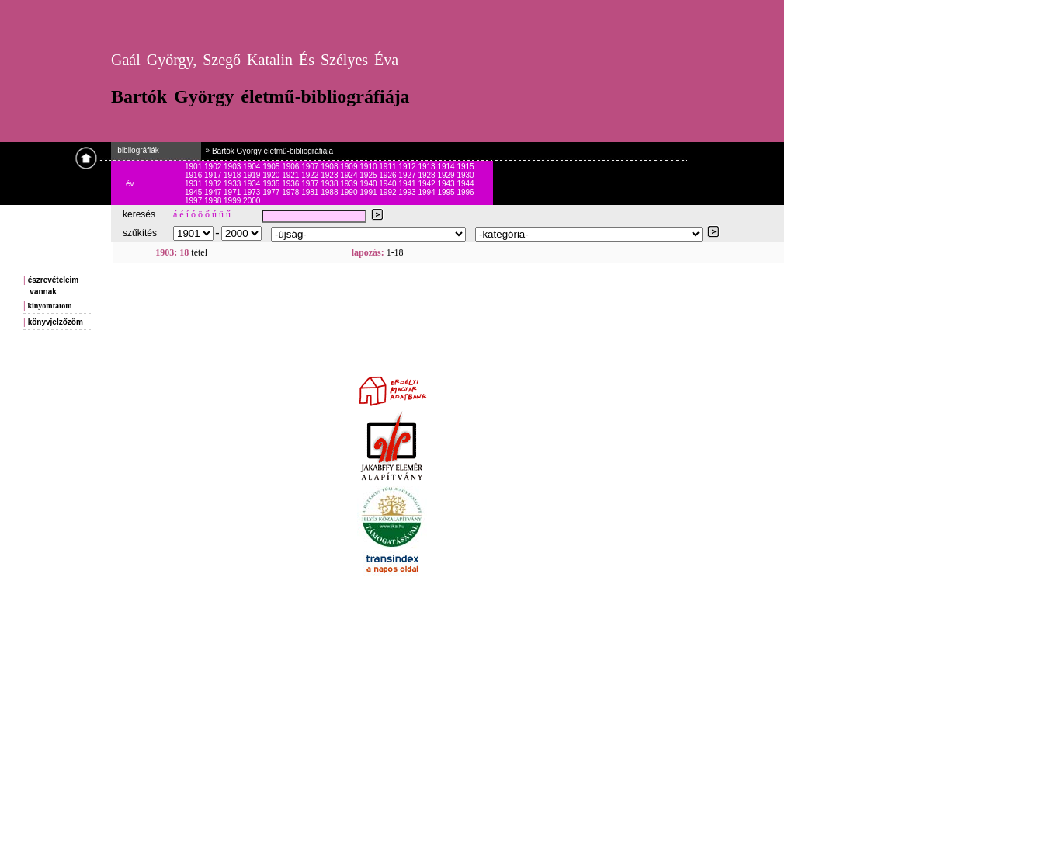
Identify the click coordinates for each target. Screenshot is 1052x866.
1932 (214, 183)
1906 (291, 166)
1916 (194, 175)
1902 (214, 166)
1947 (214, 192)
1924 (349, 175)
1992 (388, 192)
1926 (388, 175)
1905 (272, 166)
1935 (272, 183)
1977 (272, 192)
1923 (330, 175)
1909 (349, 166)
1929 (447, 175)
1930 (465, 175)
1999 (233, 201)
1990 (349, 192)
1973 (252, 192)
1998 (214, 201)
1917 (214, 175)
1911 (388, 166)
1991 (369, 192)
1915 (465, 166)
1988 (330, 192)
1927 (408, 175)
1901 (194, 166)
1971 (233, 192)
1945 (194, 192)
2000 (251, 201)
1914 (447, 166)
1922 (311, 175)
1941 (408, 183)
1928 (427, 175)
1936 (291, 183)
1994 (427, 192)
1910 (369, 166)
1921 (291, 175)
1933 (233, 183)
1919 (252, 175)
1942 (427, 183)
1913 (427, 166)
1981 (311, 192)
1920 (272, 175)
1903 (233, 166)
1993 (408, 192)
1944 (465, 183)
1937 (311, 183)
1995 (447, 192)
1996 (465, 192)
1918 (233, 175)
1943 (447, 183)
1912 (408, 166)
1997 (194, 201)
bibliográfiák (135, 150)
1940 (369, 183)
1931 (194, 183)
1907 (311, 166)
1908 (330, 166)
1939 (349, 183)
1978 (291, 192)
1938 (330, 183)
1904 (252, 166)
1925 (369, 175)
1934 (252, 183)
